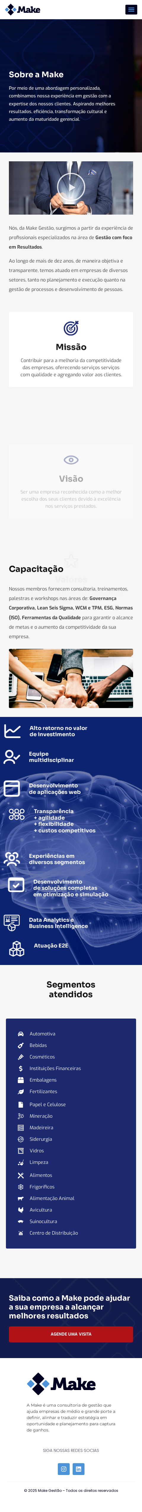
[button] (131, 10)
